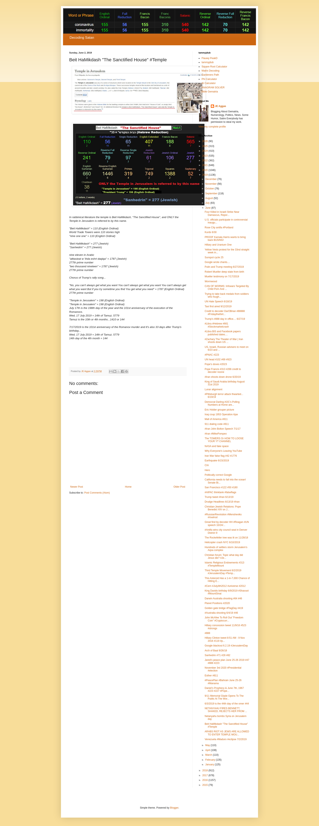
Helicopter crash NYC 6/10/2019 (222, 542)
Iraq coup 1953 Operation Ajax (221, 414)
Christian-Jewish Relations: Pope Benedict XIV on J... (223, 508)
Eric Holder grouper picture (219, 409)
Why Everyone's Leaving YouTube (223, 450)
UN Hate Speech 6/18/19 (218, 301)
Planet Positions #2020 (217, 603)
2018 (205, 770)
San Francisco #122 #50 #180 (221, 487)
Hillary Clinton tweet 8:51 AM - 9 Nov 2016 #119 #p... (225, 639)
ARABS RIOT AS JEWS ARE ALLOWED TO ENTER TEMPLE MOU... (227, 733)
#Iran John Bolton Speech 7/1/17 (223, 428)
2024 (205, 150)
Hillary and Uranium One (218, 244)
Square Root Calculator (214, 66)
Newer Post (76, 486)
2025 (205, 146)
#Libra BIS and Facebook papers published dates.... (223, 333)
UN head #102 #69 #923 (218, 359)
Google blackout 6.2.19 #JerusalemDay (226, 645)
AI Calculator (209, 83)
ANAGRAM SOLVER (213, 87)
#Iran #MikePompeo (216, 433)
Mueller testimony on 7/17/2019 (222, 276)
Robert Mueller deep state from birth (224, 271)
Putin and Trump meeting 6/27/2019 (224, 266)
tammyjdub (208, 62)
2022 (205, 160)
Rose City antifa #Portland (219, 227)
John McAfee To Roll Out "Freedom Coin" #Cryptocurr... (224, 619)
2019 (205, 174)
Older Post (179, 486)
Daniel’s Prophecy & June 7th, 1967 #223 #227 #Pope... (224, 689)
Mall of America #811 (216, 419)
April (208, 750)
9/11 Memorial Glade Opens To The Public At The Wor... (224, 697)
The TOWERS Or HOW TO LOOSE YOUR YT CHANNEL (224, 440)
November (211, 183)
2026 (205, 141)
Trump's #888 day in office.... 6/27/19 (225, 318)
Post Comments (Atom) (97, 492)
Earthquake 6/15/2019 (217, 460)
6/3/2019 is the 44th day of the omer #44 (227, 703)
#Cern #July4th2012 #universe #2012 (225, 586)
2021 (205, 165)
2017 (205, 775)
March (209, 754)
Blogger (174, 807)
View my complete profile (212, 126)
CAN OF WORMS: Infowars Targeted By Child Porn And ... (227, 287)
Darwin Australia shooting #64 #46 (223, 598)
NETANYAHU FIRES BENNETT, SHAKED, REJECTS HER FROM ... (226, 710)
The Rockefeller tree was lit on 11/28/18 (226, 537)
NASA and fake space (217, 446)
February (210, 759)
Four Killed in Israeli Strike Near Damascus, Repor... (222, 213)
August (209, 198)
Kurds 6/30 (211, 232)
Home (128, 486)
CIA (207, 465)
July (207, 202)
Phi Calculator (209, 79)
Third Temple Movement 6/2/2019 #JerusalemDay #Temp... (223, 572)
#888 (207, 633)
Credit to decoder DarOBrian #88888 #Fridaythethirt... (225, 312)
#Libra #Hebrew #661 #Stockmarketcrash (217, 325)
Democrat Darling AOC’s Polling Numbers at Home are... (222, 403)
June (208, 207)
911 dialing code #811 (217, 424)
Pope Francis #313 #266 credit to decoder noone (223, 370)
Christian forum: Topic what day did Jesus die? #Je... (224, 556)
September (211, 193)
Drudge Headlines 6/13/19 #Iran (222, 501)
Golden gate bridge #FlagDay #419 (224, 608)
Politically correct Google (218, 474)
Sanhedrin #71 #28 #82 (217, 655)
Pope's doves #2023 (216, 364)
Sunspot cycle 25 (214, 257)
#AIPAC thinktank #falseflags (220, 492)
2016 (205, 780)
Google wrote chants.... (217, 262)
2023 (205, 155)
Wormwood (211, 281)
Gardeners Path (210, 74)
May (208, 745)
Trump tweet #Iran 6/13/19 (219, 497)
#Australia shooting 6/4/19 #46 (221, 612)
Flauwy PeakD (209, 58)
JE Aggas (220, 106)
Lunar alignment (213, 389)
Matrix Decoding (210, 70)
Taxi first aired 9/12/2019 (218, 306)
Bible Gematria (210, 91)
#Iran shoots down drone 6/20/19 (223, 376)
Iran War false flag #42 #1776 (221, 455)
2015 (205, 785)
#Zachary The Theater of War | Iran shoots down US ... (224, 341)
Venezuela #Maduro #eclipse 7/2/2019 (226, 739)
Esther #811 (211, 675)
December (211, 179)
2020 (205, 170)
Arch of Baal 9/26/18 (216, 650)
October (210, 188)
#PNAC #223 (212, 354)
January (210, 764)
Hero (207, 470)
